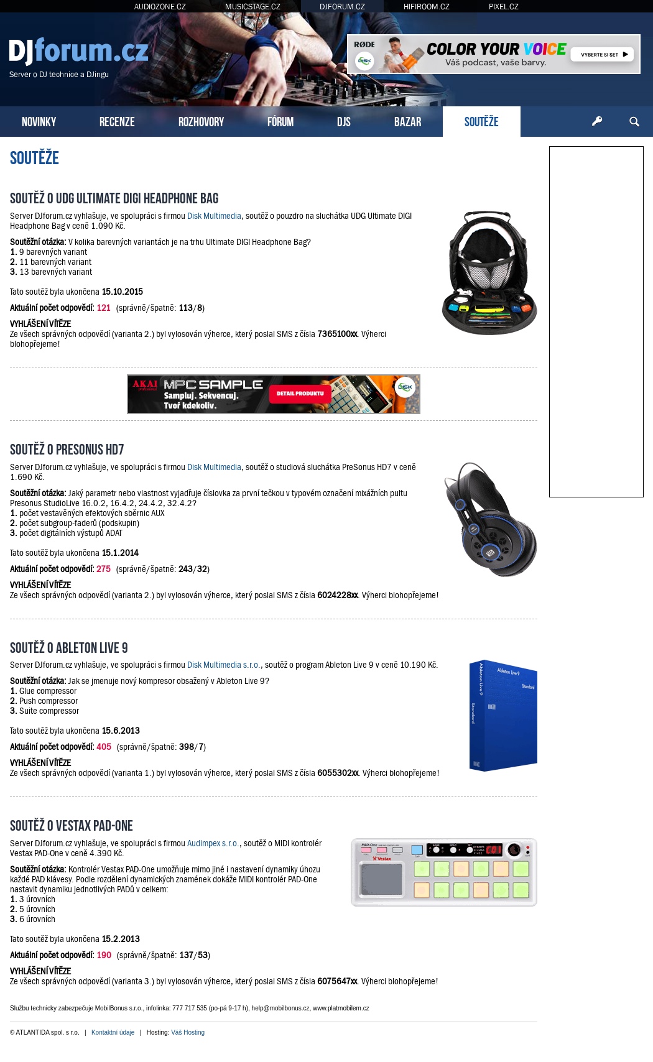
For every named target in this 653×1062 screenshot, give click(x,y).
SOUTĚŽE (482, 120)
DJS (344, 120)
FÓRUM (280, 120)
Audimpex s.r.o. (213, 843)
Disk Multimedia (214, 216)
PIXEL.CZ (504, 6)
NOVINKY (39, 120)
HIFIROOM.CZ (427, 6)
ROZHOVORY (201, 120)
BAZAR (407, 120)
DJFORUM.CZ (342, 6)
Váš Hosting (188, 1032)
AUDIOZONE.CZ (160, 6)
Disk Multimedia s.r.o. (224, 665)
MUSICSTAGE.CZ (252, 6)
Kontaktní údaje (113, 1032)
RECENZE (117, 120)
